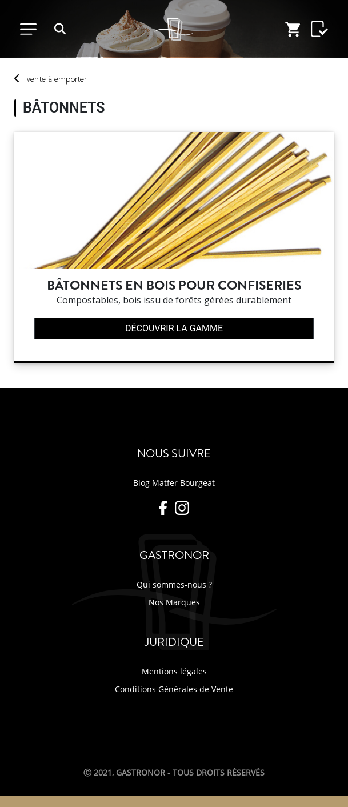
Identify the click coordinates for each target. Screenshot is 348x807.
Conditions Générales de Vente (174, 689)
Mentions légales (174, 671)
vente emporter (56, 78)
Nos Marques (174, 602)
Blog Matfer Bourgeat (174, 482)
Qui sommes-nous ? (174, 584)
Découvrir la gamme (174, 328)
